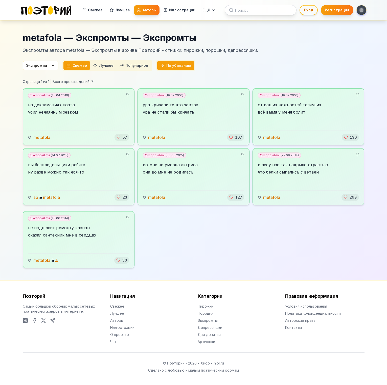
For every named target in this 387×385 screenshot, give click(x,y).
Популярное (134, 65)
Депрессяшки (210, 327)
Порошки (206, 313)
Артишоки (206, 341)
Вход (308, 10)
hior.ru (219, 363)
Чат (113, 341)
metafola (41, 137)
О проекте (119, 334)
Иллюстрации (179, 10)
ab (35, 197)
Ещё (209, 10)
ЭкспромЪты (49, 95)
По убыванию (175, 65)
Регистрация (337, 10)
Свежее (92, 10)
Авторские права (300, 320)
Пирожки (205, 306)
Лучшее (120, 10)
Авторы (146, 10)
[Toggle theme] (361, 10)
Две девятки (209, 334)
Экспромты (40, 65)
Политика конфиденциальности (313, 313)
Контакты (293, 327)
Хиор (205, 363)
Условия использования (306, 306)
